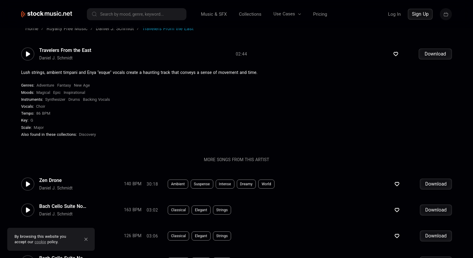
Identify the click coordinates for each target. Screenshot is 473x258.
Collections (250, 14)
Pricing (320, 14)
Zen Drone (50, 155)
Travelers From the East (65, 56)
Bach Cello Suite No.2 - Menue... (63, 207)
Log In (394, 14)
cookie (40, 242)
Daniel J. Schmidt (56, 64)
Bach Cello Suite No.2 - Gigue (63, 181)
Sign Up (420, 14)
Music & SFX (214, 14)
